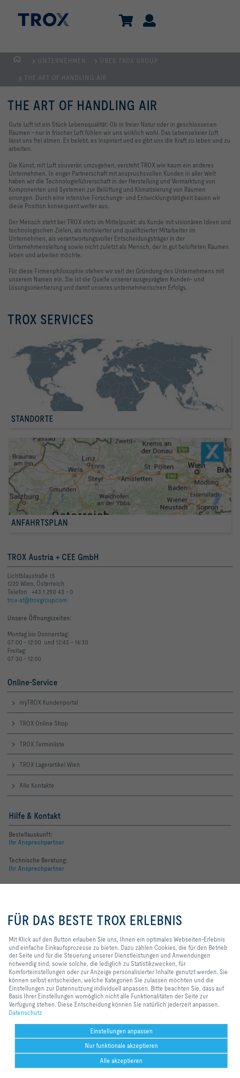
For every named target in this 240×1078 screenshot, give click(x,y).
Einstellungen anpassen (121, 1031)
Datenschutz (25, 1012)
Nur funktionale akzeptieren (121, 1045)
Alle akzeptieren (121, 1060)
